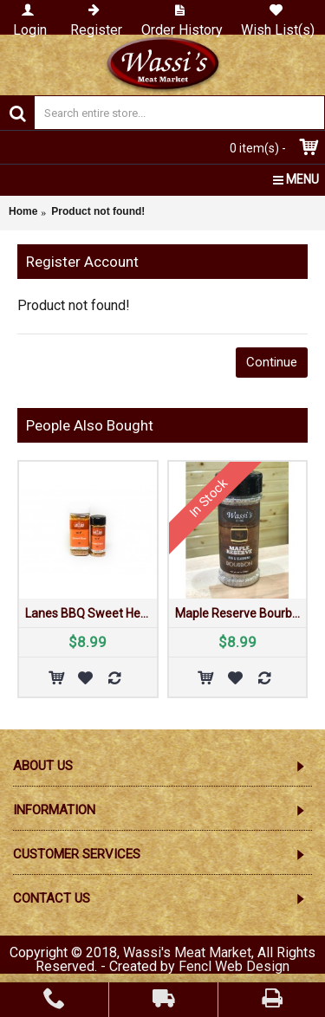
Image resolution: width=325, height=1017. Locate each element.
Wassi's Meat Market (187, 952)
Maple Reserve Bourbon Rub (241, 613)
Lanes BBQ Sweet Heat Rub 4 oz (91, 613)
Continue (271, 362)
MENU (296, 179)
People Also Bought (89, 425)
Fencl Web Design (234, 966)
